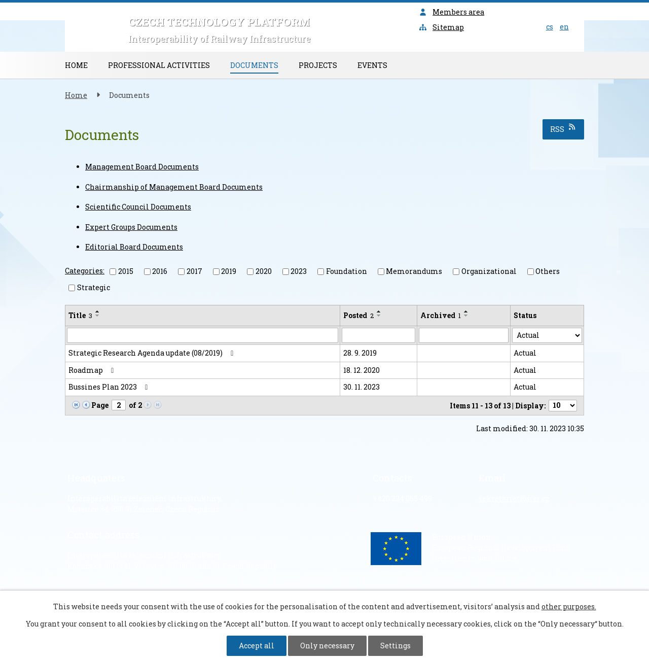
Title (80, 315)
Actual (525, 353)
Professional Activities (159, 65)
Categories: (84, 270)
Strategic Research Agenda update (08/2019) (152, 353)
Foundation (346, 271)
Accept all (256, 645)
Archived (440, 315)
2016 (159, 271)
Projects (318, 65)
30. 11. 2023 (361, 387)
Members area (452, 12)
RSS (563, 128)
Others (547, 271)
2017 (194, 271)
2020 (264, 271)
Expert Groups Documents (131, 227)
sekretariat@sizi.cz (514, 498)
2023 (299, 271)
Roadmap (92, 370)
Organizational (489, 271)
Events (372, 65)
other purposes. (569, 606)
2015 (125, 271)
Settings (395, 645)
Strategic (93, 287)
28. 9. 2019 (360, 353)
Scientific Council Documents (138, 207)
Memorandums (414, 271)
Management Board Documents (142, 166)
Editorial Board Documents (134, 247)
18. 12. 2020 (361, 370)
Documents (254, 65)
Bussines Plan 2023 (109, 387)
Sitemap (441, 27)
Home (76, 65)
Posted (358, 315)
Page (100, 405)
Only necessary (327, 645)
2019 (228, 271)
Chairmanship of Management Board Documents (174, 187)
